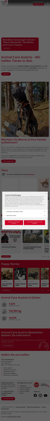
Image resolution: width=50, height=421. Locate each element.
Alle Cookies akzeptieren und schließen (34, 222)
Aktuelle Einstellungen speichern (14, 222)
